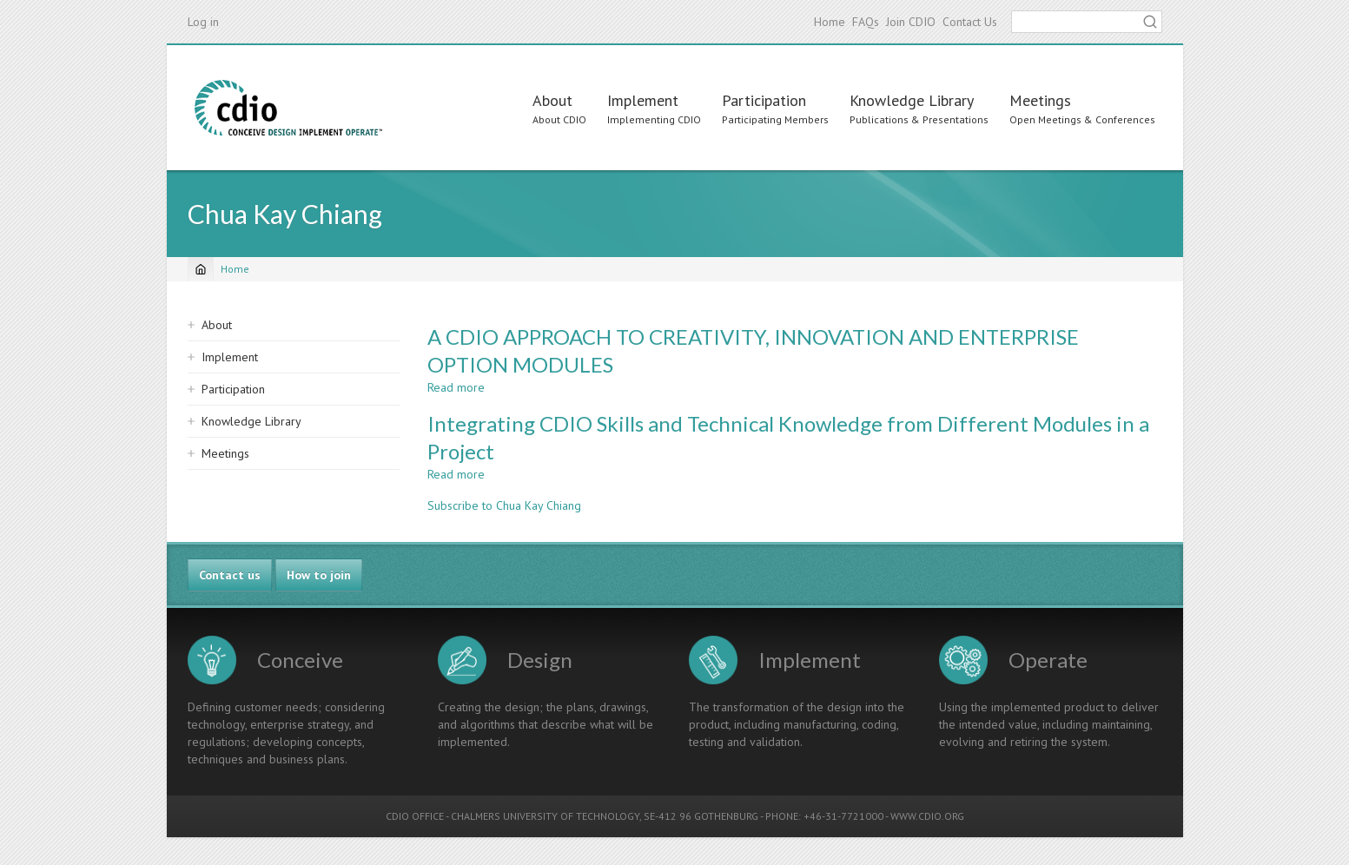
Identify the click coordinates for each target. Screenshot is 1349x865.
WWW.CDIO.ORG (927, 815)
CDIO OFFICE (415, 815)
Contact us (230, 575)
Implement (642, 100)
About (552, 100)
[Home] (201, 269)
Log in (203, 22)
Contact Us (969, 22)
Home (829, 22)
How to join (319, 575)
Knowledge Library (912, 100)
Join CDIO (911, 22)
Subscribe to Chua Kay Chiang (504, 505)
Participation (764, 100)
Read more (456, 387)
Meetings (1040, 100)
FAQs (865, 22)
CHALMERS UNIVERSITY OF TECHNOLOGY (545, 815)
